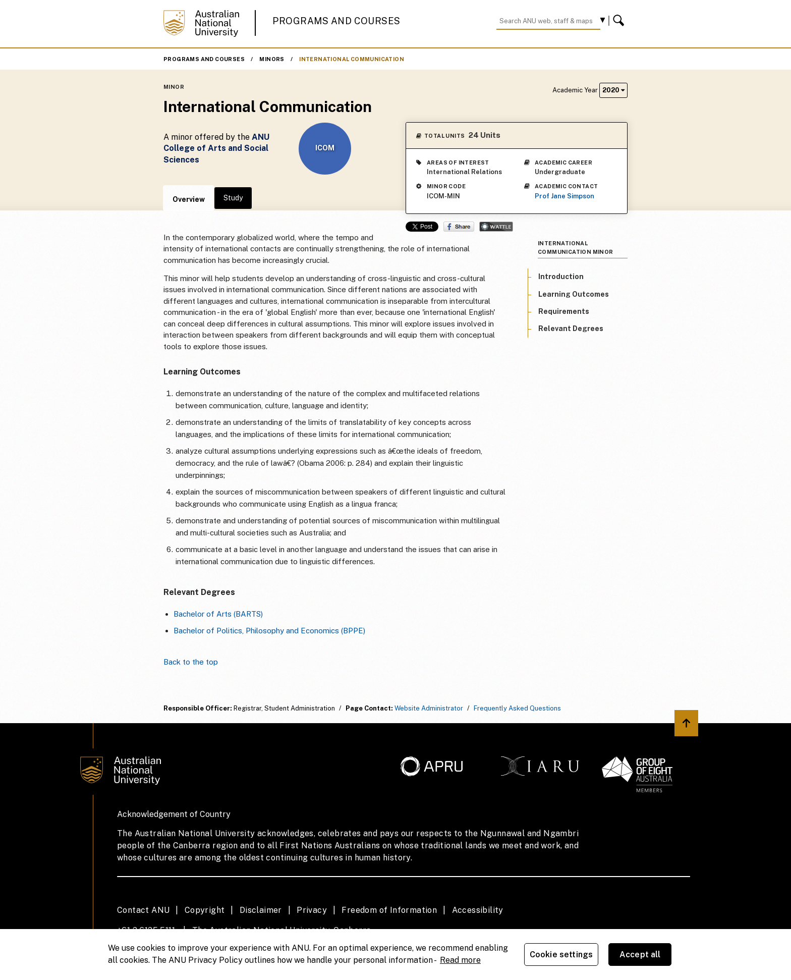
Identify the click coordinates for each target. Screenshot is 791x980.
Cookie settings (561, 954)
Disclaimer (261, 910)
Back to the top (190, 662)
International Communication (351, 59)
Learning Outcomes (573, 294)
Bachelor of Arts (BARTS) (218, 614)
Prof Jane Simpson (564, 196)
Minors (271, 59)
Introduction (561, 277)
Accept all (640, 954)
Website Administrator (428, 708)
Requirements (563, 311)
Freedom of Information (389, 910)
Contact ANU (143, 910)
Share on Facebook (458, 227)
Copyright (205, 910)
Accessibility (477, 910)
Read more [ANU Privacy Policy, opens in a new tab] (460, 960)
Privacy (312, 910)
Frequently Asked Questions (517, 708)
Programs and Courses (336, 21)
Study (233, 198)
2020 (613, 90)
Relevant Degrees (570, 328)
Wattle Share (496, 227)
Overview (189, 199)
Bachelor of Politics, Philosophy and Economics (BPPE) (269, 630)
